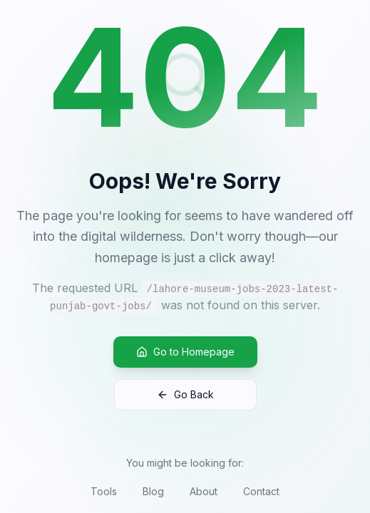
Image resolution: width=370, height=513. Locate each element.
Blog (153, 491)
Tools (104, 491)
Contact (261, 491)
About (203, 491)
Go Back (185, 394)
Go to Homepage (185, 352)
